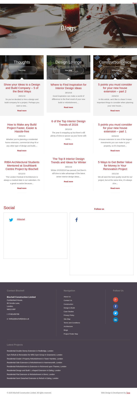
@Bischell (21, 219)
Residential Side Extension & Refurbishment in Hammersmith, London (34, 363)
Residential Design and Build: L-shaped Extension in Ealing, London (34, 370)
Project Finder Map (71, 334)
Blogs (135, 3)
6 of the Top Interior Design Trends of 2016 (68, 123)
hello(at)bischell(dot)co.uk (19, 319)
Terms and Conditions (72, 323)
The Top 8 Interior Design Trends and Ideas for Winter (68, 160)
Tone (128, 393)
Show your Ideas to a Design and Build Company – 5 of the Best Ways (22, 88)
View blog (21, 70)
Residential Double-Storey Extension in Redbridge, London (30, 351)
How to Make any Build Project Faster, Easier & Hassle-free (22, 128)
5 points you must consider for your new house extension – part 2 (115, 88)
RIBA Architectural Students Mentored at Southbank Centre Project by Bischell (21, 166)
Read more (21, 111)
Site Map (67, 319)
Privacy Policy (69, 315)
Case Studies (69, 312)
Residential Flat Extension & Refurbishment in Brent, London (31, 374)
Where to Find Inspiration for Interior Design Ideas (69, 86)
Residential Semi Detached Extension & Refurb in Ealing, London (32, 378)
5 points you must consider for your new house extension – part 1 (115, 128)
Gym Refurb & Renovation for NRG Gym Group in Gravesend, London (34, 355)
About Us (67, 297)
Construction (68, 304)
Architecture (68, 326)
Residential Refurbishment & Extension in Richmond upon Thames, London (36, 366)
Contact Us (68, 300)
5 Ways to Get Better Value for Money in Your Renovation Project (115, 166)
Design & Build (69, 308)
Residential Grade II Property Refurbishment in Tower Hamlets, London (35, 359)
